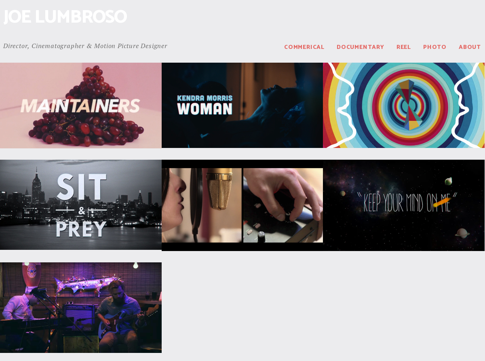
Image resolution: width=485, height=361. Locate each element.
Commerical (304, 47)
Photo (435, 47)
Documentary (360, 47)
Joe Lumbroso (65, 17)
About (470, 47)
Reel (403, 47)
